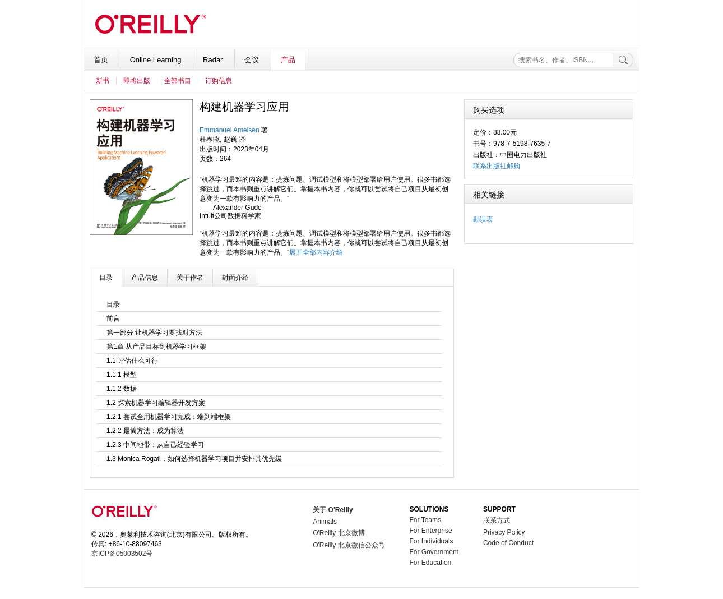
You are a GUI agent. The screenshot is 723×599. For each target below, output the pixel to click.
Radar (214, 60)
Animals (325, 522)
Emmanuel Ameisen (229, 130)
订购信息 (218, 81)
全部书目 (177, 81)
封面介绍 (235, 278)
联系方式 (496, 520)
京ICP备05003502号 (121, 553)
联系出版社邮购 (496, 166)
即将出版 (136, 81)
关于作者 (190, 278)
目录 (106, 278)
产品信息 (144, 278)
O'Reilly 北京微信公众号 (348, 545)
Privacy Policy (504, 532)
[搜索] (623, 60)
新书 (102, 81)
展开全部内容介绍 (316, 252)
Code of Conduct (508, 543)
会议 (252, 60)
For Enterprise (431, 531)
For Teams (425, 520)
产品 (288, 60)
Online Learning (156, 60)
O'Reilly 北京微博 (338, 533)
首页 (102, 60)
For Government (434, 552)
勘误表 (483, 219)
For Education (431, 562)
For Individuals (431, 541)
